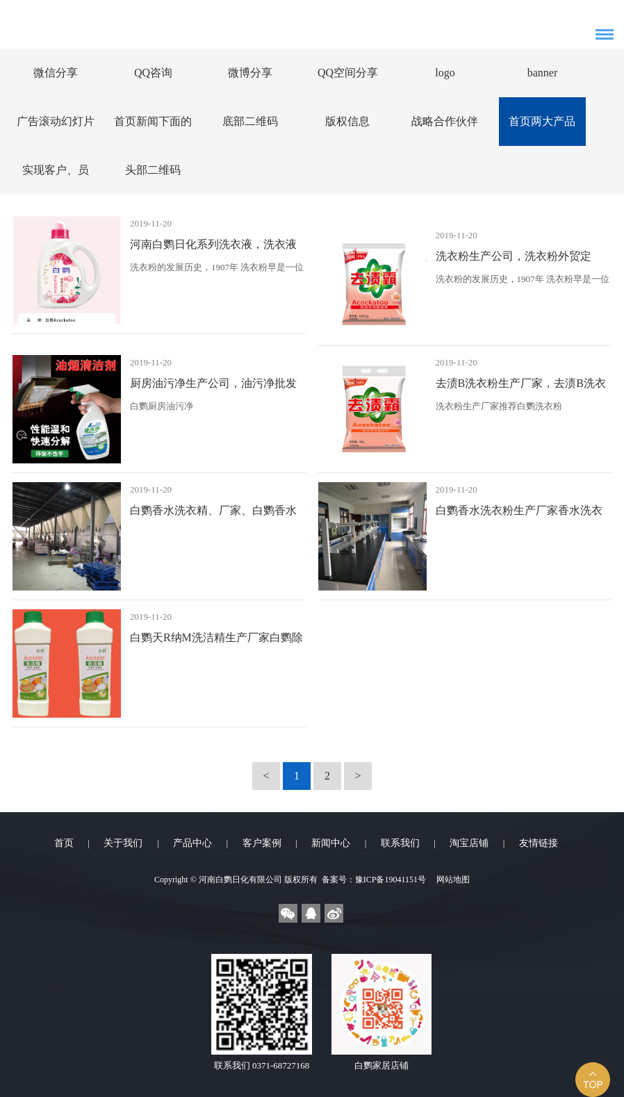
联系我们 (400, 843)
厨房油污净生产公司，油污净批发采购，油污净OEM (213, 386)
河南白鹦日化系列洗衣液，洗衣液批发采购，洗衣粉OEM (213, 247)
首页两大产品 (542, 121)
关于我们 (123, 843)
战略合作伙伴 (444, 121)
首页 (64, 843)
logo (444, 73)
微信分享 (55, 73)
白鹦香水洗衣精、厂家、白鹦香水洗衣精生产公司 (213, 513)
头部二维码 (153, 170)
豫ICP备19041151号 (390, 879)
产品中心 (192, 843)
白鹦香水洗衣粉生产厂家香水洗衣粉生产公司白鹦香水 (519, 513)
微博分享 (250, 73)
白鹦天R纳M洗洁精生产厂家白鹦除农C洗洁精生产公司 (216, 641)
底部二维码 (250, 121)
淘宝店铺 (469, 843)
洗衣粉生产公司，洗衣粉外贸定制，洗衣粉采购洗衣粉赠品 (513, 259)
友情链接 (538, 843)
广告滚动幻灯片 (56, 121)
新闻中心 (330, 843)
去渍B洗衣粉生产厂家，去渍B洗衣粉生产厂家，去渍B (521, 386)
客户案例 (262, 843)
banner (542, 73)
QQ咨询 (153, 73)
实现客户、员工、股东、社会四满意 (56, 179)
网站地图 (453, 879)
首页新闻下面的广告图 (153, 130)
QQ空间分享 (348, 73)
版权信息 (347, 121)
